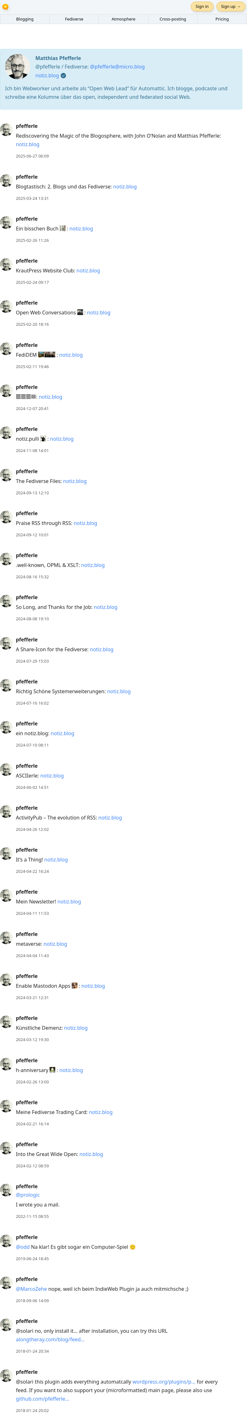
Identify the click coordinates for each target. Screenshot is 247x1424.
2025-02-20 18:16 (32, 324)
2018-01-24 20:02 (32, 1410)
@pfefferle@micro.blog (117, 66)
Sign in (202, 6)
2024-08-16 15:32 (32, 577)
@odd (23, 1246)
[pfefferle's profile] (6, 129)
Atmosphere (123, 19)
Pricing (222, 19)
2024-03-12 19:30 (32, 1039)
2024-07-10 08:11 (32, 745)
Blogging (24, 19)
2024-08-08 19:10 (32, 619)
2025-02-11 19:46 (32, 366)
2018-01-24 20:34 (32, 1351)
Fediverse (74, 19)
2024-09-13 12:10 (32, 493)
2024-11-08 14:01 (32, 450)
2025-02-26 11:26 (32, 240)
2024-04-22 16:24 (32, 871)
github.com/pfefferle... (42, 1398)
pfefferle (27, 125)
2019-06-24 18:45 (32, 1258)
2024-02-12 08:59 (32, 1166)
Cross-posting (173, 19)
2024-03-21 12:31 (32, 997)
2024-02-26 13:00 (32, 1082)
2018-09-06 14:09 (32, 1300)
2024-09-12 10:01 (32, 535)
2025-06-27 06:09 (32, 156)
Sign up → (231, 6)
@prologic (28, 1194)
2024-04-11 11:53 (32, 913)
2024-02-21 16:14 (32, 1124)
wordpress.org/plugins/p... (163, 1381)
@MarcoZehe (31, 1288)
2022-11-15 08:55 (32, 1216)
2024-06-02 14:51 (32, 787)
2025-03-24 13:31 (32, 198)
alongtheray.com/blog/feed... (50, 1339)
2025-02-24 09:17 (32, 282)
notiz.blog (47, 75)
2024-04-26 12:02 (32, 829)
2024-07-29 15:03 (32, 661)
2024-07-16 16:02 (32, 703)
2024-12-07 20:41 (32, 408)
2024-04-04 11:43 (32, 955)
